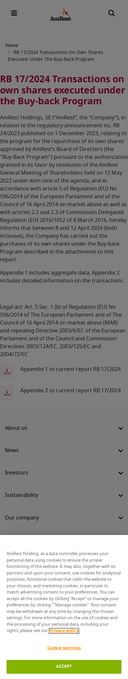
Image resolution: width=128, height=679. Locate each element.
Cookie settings (64, 648)
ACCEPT (64, 667)
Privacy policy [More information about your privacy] (64, 631)
